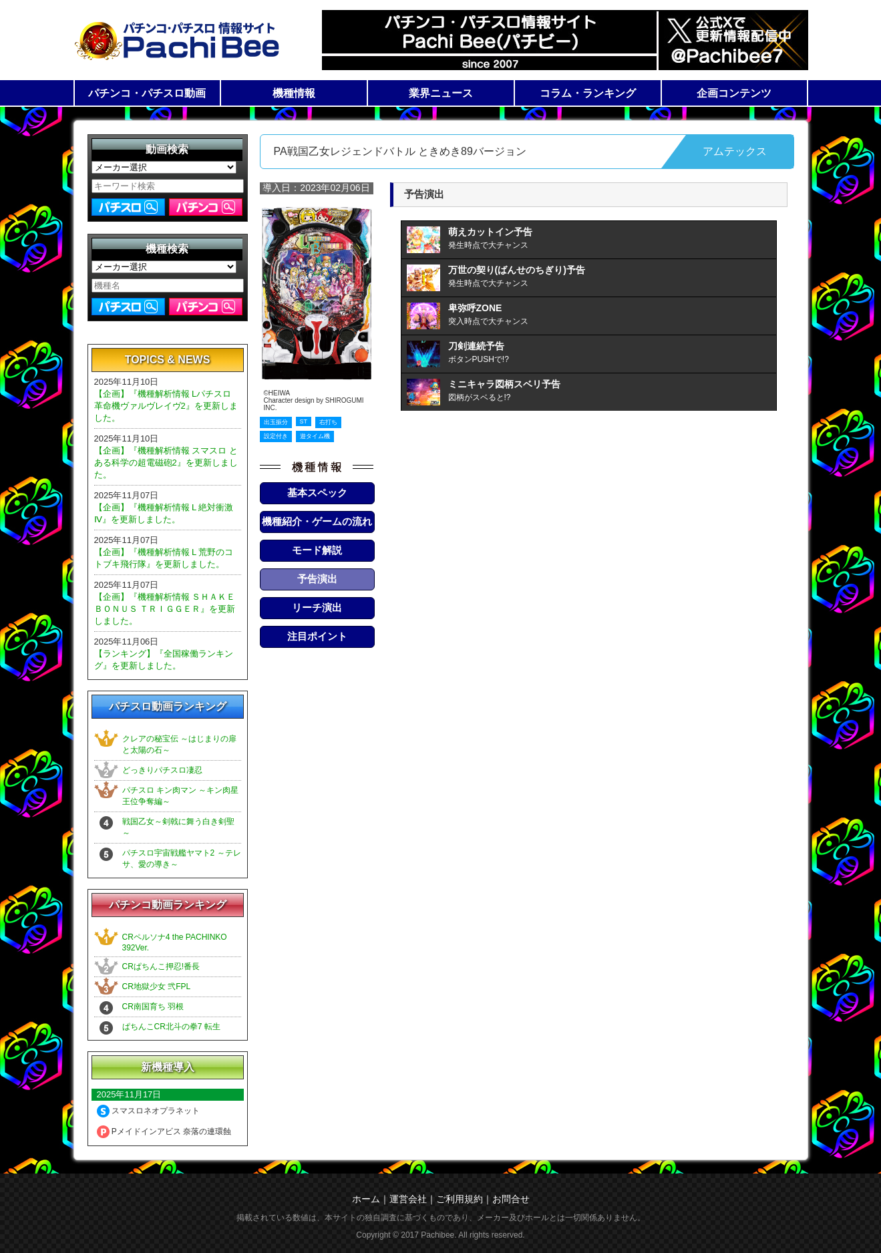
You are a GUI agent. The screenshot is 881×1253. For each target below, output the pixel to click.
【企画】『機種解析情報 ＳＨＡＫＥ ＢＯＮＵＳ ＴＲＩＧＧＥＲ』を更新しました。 (165, 609)
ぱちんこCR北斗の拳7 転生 (171, 1026)
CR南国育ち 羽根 (153, 1006)
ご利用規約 (459, 1199)
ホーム (366, 1199)
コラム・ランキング (588, 93)
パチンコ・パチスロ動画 (147, 93)
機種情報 (294, 93)
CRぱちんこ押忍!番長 (161, 966)
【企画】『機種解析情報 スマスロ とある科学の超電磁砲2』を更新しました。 (166, 462)
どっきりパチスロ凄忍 (162, 770)
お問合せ (511, 1199)
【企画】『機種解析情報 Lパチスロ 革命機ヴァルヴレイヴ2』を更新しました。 (166, 406)
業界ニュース (441, 93)
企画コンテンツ (734, 93)
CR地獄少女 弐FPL (156, 986)
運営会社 (408, 1199)
